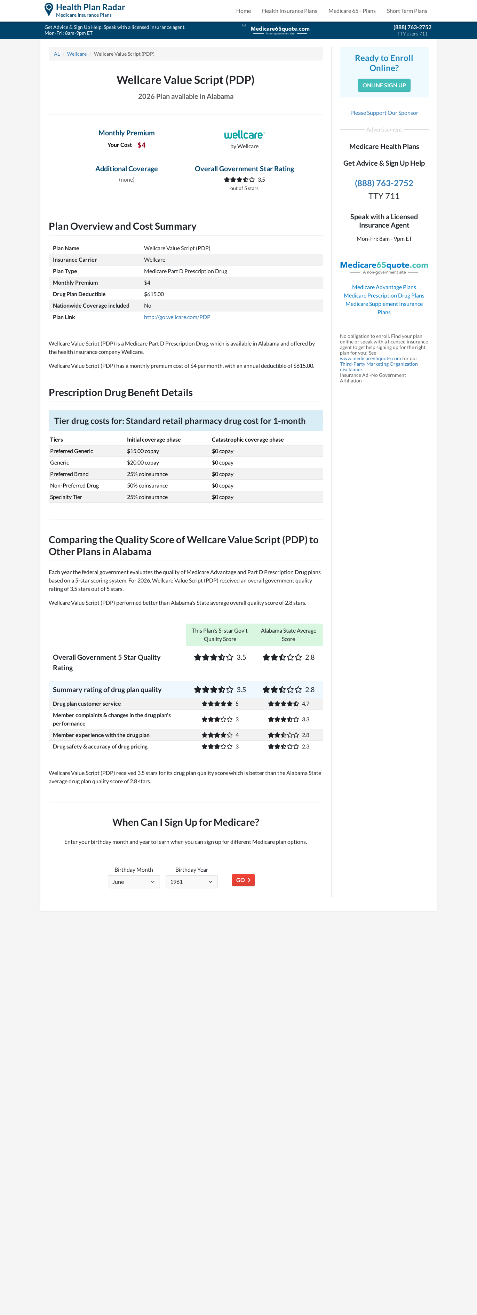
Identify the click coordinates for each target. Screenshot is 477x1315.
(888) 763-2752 (412, 27)
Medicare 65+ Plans (352, 10)
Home (243, 10)
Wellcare (77, 54)
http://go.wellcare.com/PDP (177, 317)
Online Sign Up (384, 85)
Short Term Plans (407, 10)
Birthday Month (133, 869)
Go (243, 880)
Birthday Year (191, 869)
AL (57, 54)
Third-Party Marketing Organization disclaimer (379, 366)
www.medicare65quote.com (370, 358)
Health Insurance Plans (289, 10)
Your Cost (120, 144)
